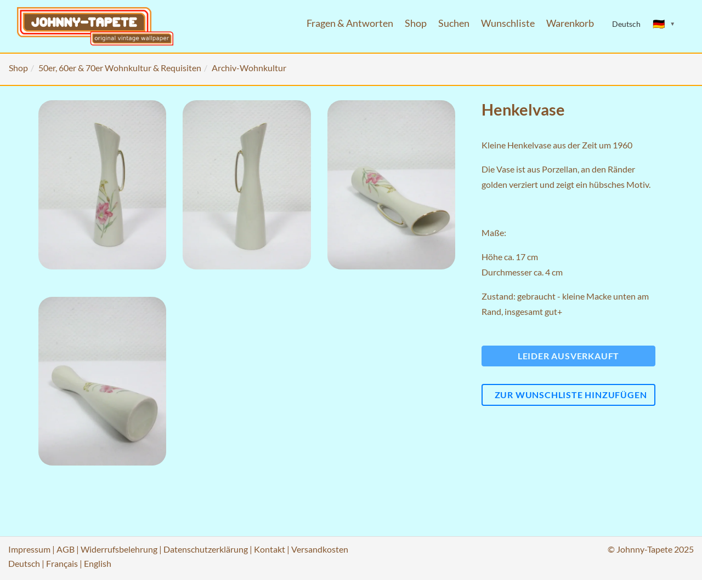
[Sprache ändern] (664, 24)
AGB (65, 549)
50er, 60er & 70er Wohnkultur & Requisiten (119, 67)
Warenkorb (570, 23)
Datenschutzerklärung (205, 549)
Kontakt (269, 549)
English (97, 563)
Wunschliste (508, 23)
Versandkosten (319, 549)
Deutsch (24, 563)
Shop (416, 23)
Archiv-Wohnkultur (249, 67)
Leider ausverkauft (568, 356)
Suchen (453, 23)
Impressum (29, 549)
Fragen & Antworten (350, 23)
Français (62, 563)
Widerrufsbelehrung (119, 549)
